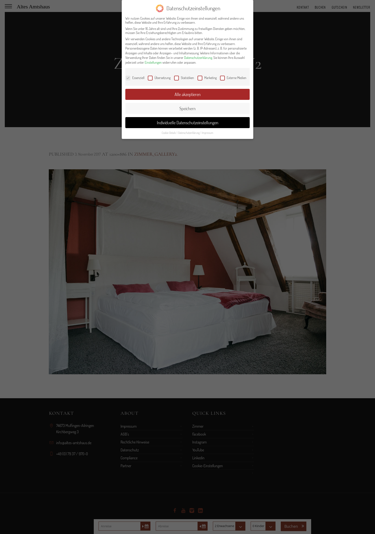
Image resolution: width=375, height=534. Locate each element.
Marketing (207, 78)
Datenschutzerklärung (198, 58)
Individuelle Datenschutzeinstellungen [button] (187, 122)
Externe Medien (233, 78)
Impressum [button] (207, 132)
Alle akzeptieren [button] (188, 94)
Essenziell (135, 78)
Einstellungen (153, 62)
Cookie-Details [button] (169, 132)
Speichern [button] (187, 108)
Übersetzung (159, 78)
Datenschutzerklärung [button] (189, 132)
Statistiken (184, 78)
